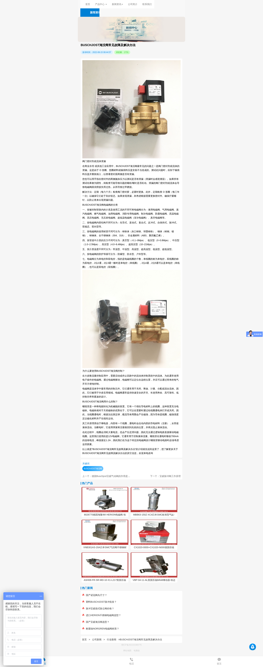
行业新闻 (111, 639)
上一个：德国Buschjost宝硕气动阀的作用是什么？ (108, 476)
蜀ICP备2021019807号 (131, 645)
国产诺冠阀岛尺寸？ (94, 595)
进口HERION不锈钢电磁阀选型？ (101, 615)
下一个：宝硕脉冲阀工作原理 (165, 476)
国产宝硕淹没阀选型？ (95, 622)
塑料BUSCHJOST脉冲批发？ (99, 601)
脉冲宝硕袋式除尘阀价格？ (98, 608)
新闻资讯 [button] (117, 4)
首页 (87, 4)
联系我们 (147, 4)
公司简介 (132, 4)
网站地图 (127, 650)
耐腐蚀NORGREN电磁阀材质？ (100, 628)
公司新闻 (96, 639)
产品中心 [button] (101, 4)
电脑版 (137, 650)
